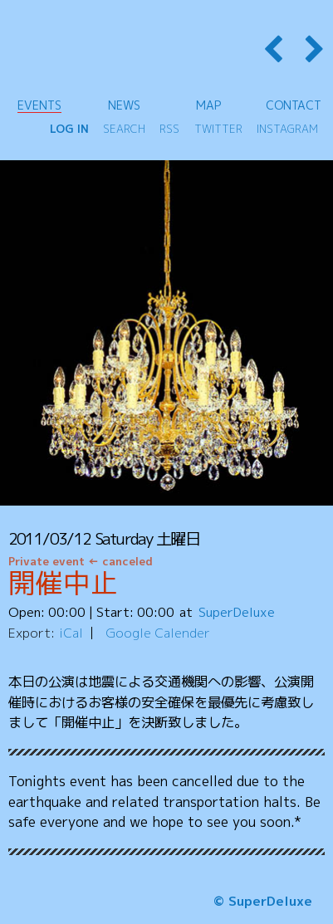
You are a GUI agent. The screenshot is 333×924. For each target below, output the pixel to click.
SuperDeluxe (236, 612)
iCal (71, 632)
